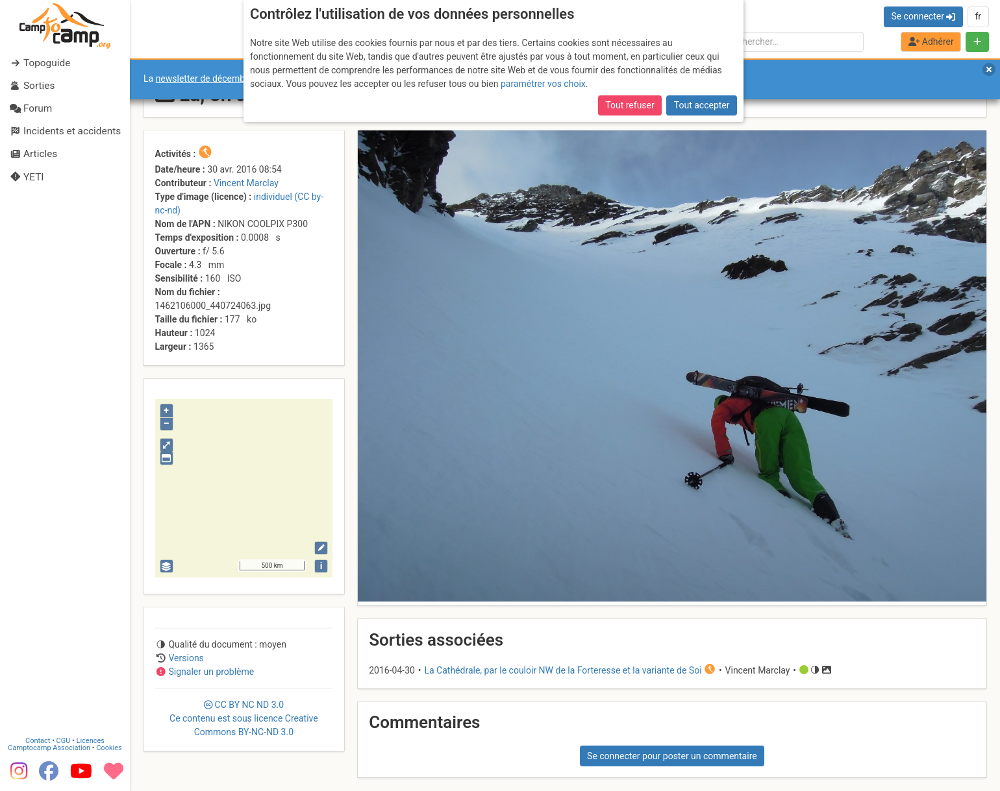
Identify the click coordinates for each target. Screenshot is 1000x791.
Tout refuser (629, 105)
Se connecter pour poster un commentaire (672, 756)
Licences (91, 740)
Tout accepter (702, 105)
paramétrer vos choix (543, 84)
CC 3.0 (243, 718)
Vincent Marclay (246, 183)
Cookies (108, 748)
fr (978, 16)
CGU (63, 740)
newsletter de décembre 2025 (216, 78)
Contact (37, 740)
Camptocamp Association (49, 748)
